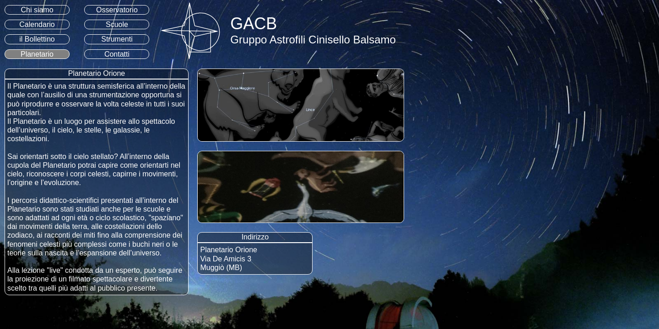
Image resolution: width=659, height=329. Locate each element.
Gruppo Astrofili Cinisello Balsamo (313, 39)
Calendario (36, 24)
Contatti (117, 54)
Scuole (117, 24)
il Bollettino (36, 39)
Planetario (37, 54)
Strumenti (116, 39)
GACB (253, 23)
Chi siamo (37, 10)
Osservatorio (117, 10)
